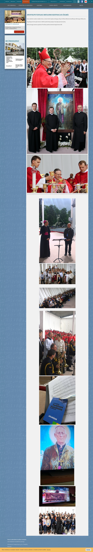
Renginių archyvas (19, 31)
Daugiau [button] (49, 549)
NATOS (81, 5)
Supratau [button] (88, 549)
